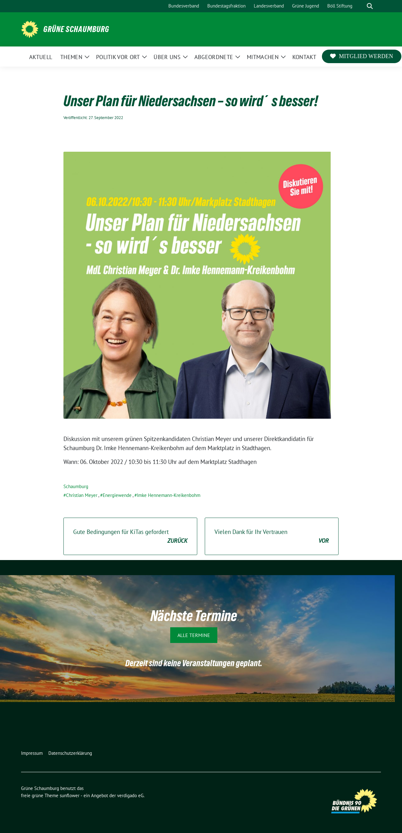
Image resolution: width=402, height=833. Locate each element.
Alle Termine (193, 635)
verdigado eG (130, 795)
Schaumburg (75, 486)
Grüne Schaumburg (76, 29)
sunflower (69, 795)
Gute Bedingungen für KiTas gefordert (130, 536)
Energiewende (117, 495)
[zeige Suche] (370, 6)
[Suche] (361, 6)
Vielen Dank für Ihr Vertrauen (272, 536)
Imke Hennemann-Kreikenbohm (168, 495)
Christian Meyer (81, 495)
